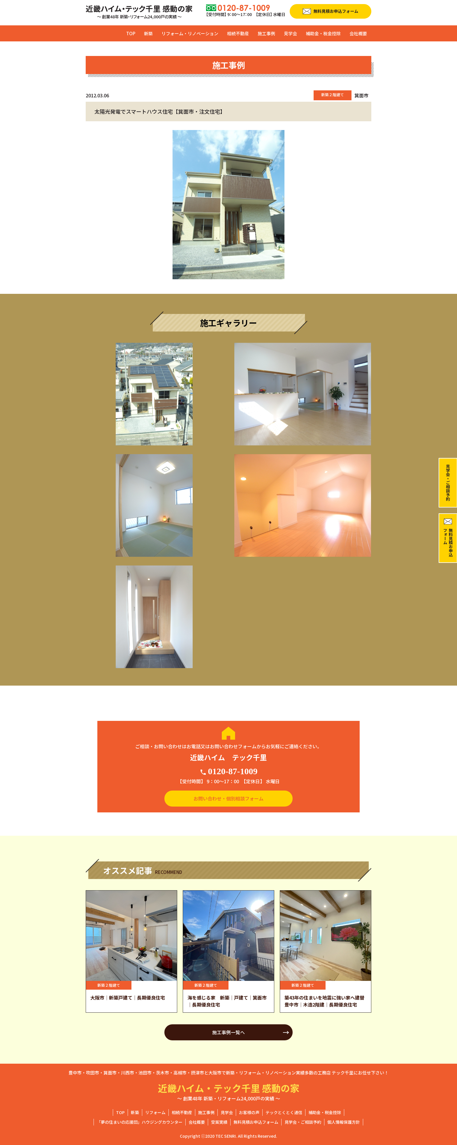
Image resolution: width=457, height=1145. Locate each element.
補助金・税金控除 (323, 33)
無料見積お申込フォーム (255, 1122)
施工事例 (266, 33)
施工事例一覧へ (228, 1032)
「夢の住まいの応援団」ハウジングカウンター (139, 1122)
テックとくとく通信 (284, 1112)
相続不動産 (238, 33)
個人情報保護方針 (343, 1122)
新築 (148, 33)
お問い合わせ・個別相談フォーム (228, 798)
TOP (130, 33)
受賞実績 (219, 1122)
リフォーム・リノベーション (189, 33)
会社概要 (358, 33)
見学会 (290, 33)
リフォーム (155, 1112)
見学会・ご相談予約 (302, 1122)
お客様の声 (249, 1112)
